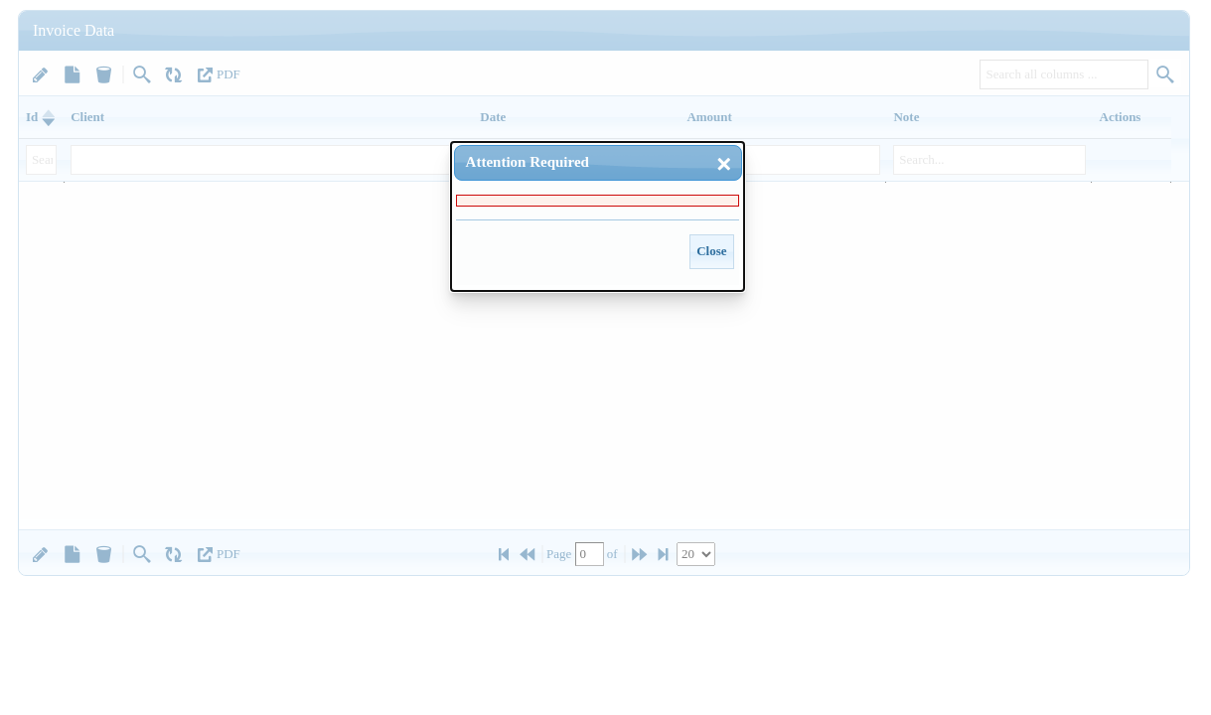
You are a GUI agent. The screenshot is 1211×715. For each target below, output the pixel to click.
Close (711, 250)
